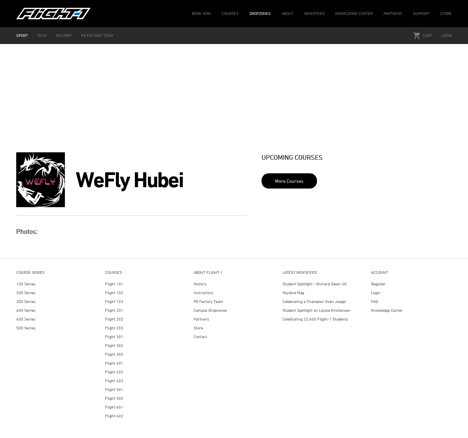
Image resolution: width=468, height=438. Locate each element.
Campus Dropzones (210, 310)
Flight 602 (114, 415)
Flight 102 (114, 292)
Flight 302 (114, 345)
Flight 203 (114, 327)
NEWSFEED (314, 13)
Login (446, 35)
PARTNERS (393, 13)
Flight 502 (114, 398)
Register (378, 283)
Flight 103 (114, 301)
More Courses (289, 181)
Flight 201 (114, 310)
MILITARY (64, 35)
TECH (42, 35)
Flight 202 (114, 319)
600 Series (25, 310)
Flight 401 (114, 363)
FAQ (374, 301)
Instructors (203, 292)
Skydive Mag (293, 292)
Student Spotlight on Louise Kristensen (316, 310)
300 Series (25, 301)
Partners (201, 319)
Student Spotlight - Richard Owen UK (314, 283)
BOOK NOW (201, 13)
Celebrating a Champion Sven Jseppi (314, 301)
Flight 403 (114, 380)
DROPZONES (260, 13)
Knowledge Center (387, 310)
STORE (446, 13)
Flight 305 (114, 354)
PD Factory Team (208, 301)
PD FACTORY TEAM (97, 35)
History (200, 283)
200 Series (25, 292)
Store (198, 327)
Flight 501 (114, 389)
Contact (200, 336)
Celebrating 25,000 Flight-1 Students (315, 319)
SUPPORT (421, 13)
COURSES (230, 13)
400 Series (25, 319)
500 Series (25, 327)
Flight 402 (114, 371)
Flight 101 (114, 283)
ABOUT (287, 13)
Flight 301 (114, 336)
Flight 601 (114, 407)
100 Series (25, 283)
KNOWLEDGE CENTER (354, 13)
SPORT (22, 35)
